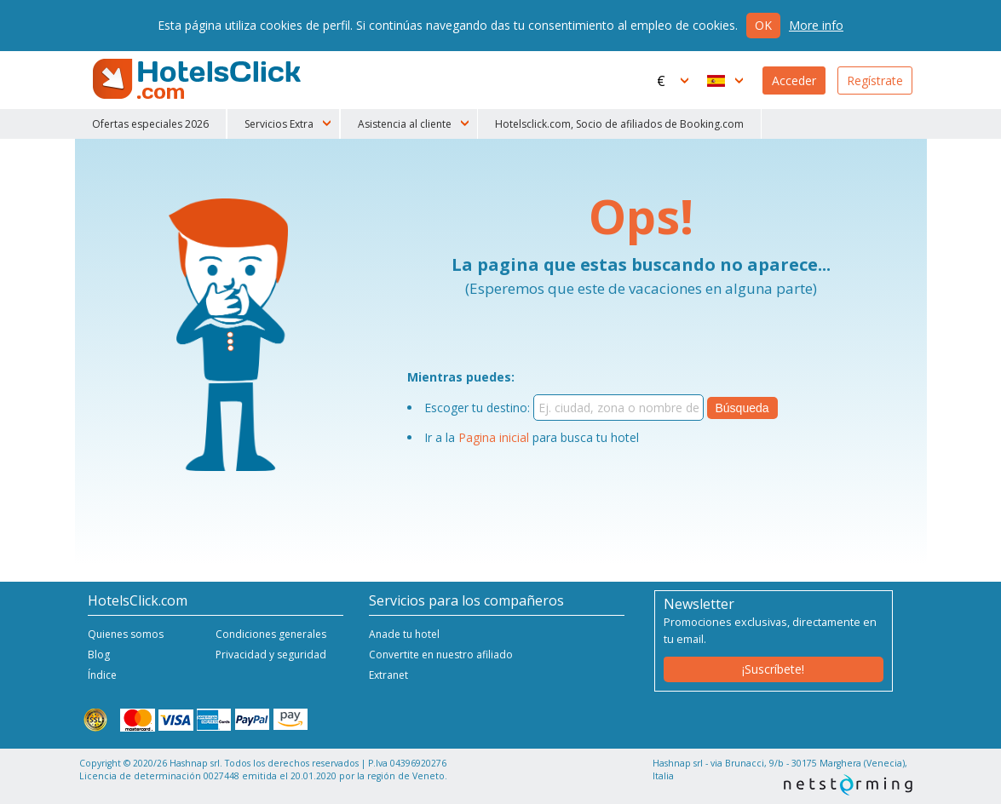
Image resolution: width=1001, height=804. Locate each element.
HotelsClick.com (198, 79)
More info (816, 25)
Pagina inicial (493, 437)
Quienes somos (126, 634)
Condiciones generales (271, 634)
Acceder (794, 80)
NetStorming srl (848, 784)
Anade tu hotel (404, 634)
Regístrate (875, 80)
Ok (763, 25)
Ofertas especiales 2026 (150, 124)
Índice (102, 675)
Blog (99, 654)
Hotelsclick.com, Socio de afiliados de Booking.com (619, 124)
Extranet (388, 675)
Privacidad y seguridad (271, 654)
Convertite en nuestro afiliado (441, 654)
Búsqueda (742, 408)
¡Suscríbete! (773, 669)
